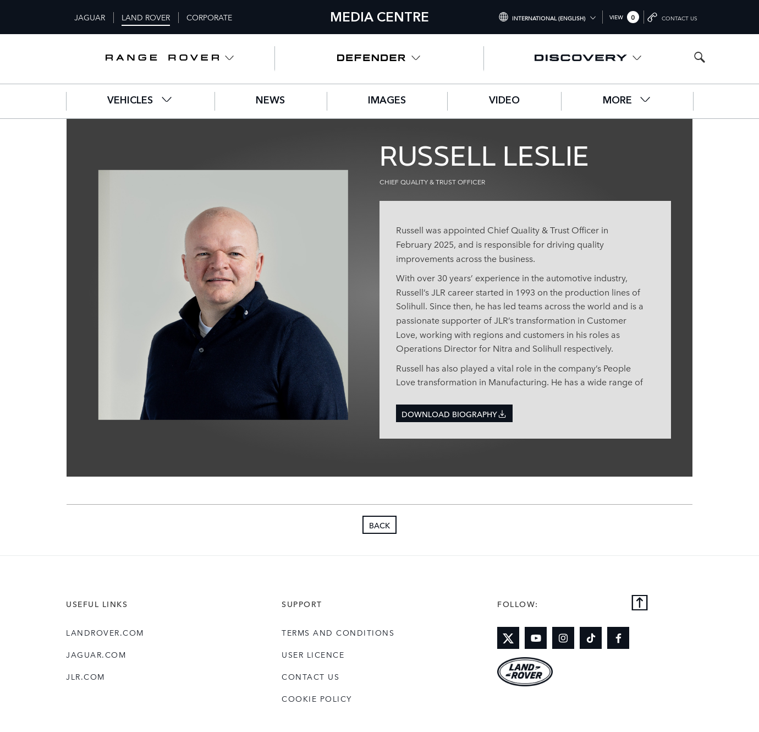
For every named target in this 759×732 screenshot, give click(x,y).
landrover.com (105, 632)
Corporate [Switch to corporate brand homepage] (209, 17)
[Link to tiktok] (591, 638)
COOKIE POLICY (317, 698)
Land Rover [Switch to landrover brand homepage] (146, 17)
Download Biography (454, 413)
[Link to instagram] (563, 638)
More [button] (627, 100)
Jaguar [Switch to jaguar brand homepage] (89, 17)
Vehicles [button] (140, 100)
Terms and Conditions (338, 632)
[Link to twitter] (508, 638)
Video (504, 101)
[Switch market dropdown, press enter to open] (547, 17)
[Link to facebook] (618, 638)
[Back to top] (639, 603)
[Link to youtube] (536, 638)
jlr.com (85, 676)
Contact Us (310, 676)
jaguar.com (96, 654)
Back (379, 525)
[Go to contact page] (673, 17)
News (270, 101)
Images (387, 101)
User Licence (313, 654)
